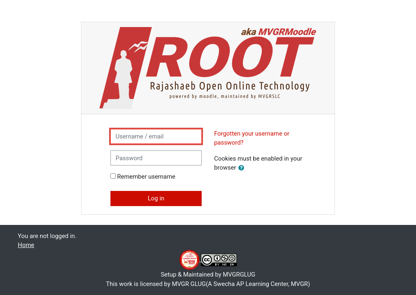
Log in (156, 198)
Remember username (146, 176)
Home (26, 245)
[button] (243, 168)
